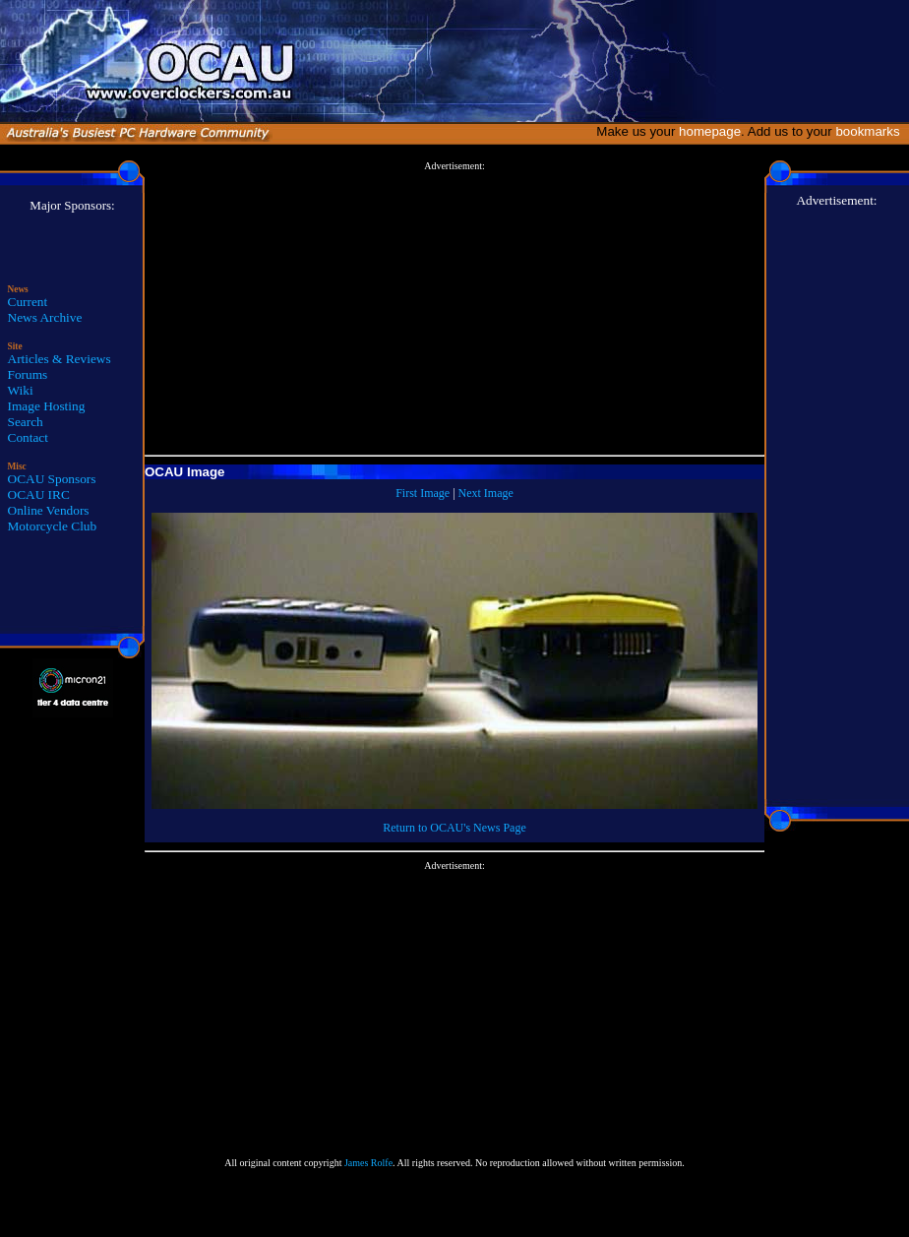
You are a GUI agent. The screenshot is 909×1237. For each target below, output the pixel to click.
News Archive (45, 317)
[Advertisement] (455, 309)
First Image (422, 493)
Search (25, 421)
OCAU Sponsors (52, 478)
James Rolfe (368, 1162)
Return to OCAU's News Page (454, 828)
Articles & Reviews (59, 358)
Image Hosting (47, 406)
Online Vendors (49, 510)
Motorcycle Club (52, 526)
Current (28, 301)
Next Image (486, 493)
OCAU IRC (39, 494)
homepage (710, 131)
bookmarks (871, 131)
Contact (28, 437)
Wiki (20, 390)
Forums (28, 374)
